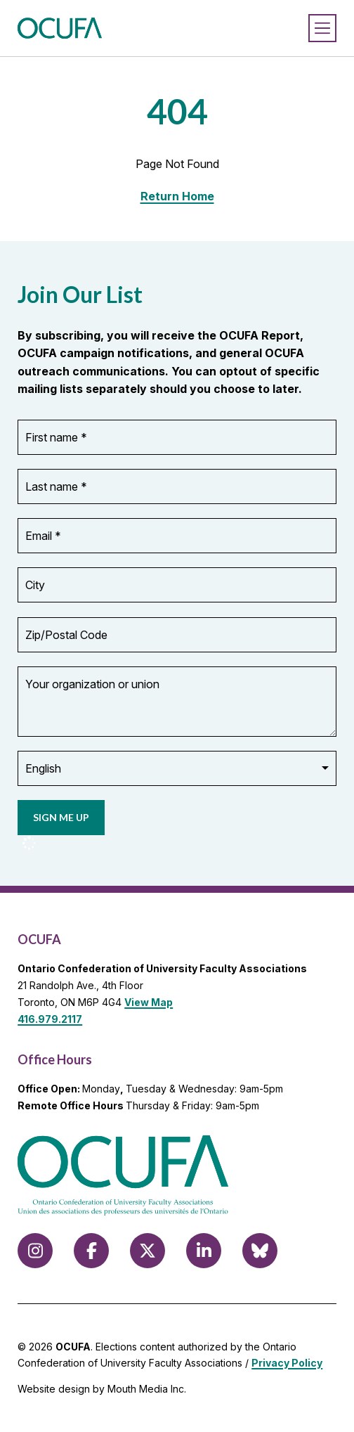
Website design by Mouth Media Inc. (102, 1389)
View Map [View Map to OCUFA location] (148, 1002)
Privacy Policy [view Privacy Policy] (286, 1363)
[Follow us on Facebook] (91, 1250)
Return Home (177, 196)
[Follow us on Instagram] (35, 1250)
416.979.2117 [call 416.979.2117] (50, 1019)
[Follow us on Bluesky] (259, 1250)
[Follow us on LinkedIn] (203, 1250)
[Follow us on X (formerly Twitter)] (147, 1250)
